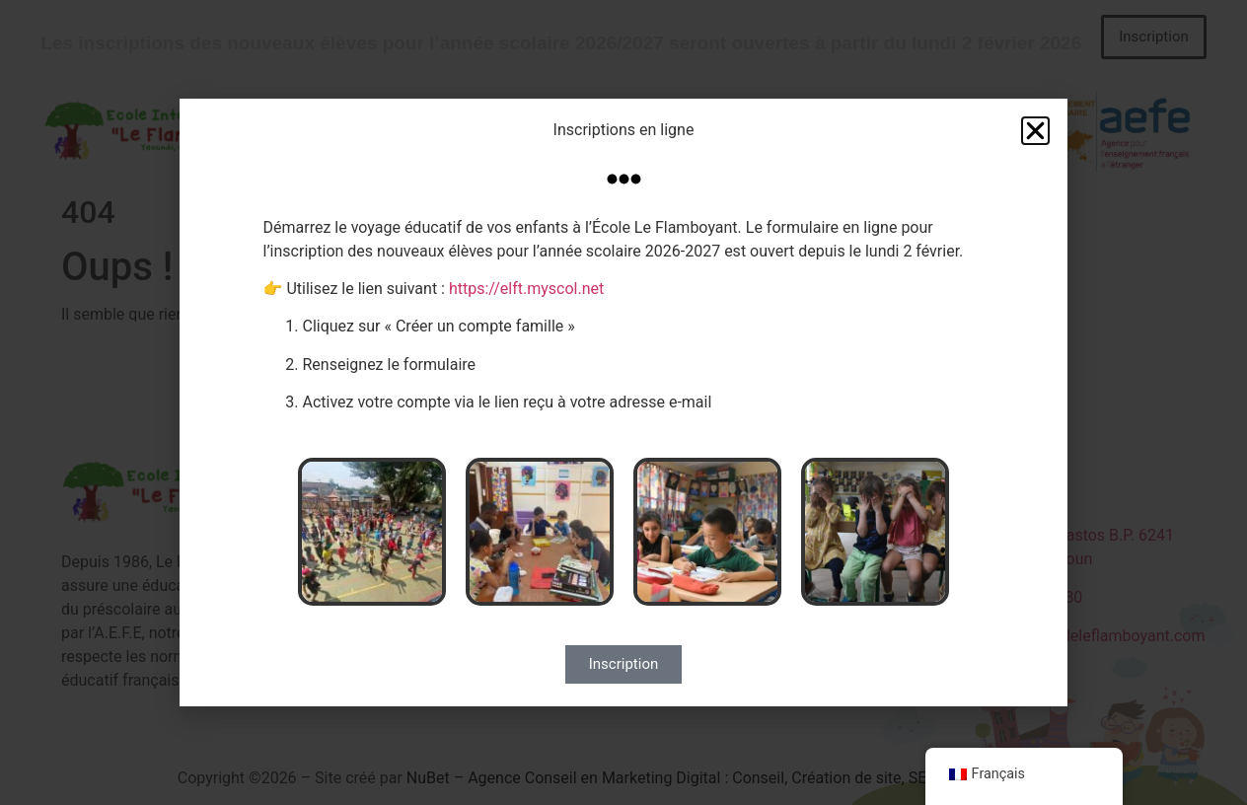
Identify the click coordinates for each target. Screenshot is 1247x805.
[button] (1035, 130)
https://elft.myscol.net (526, 288)
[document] (623, 402)
